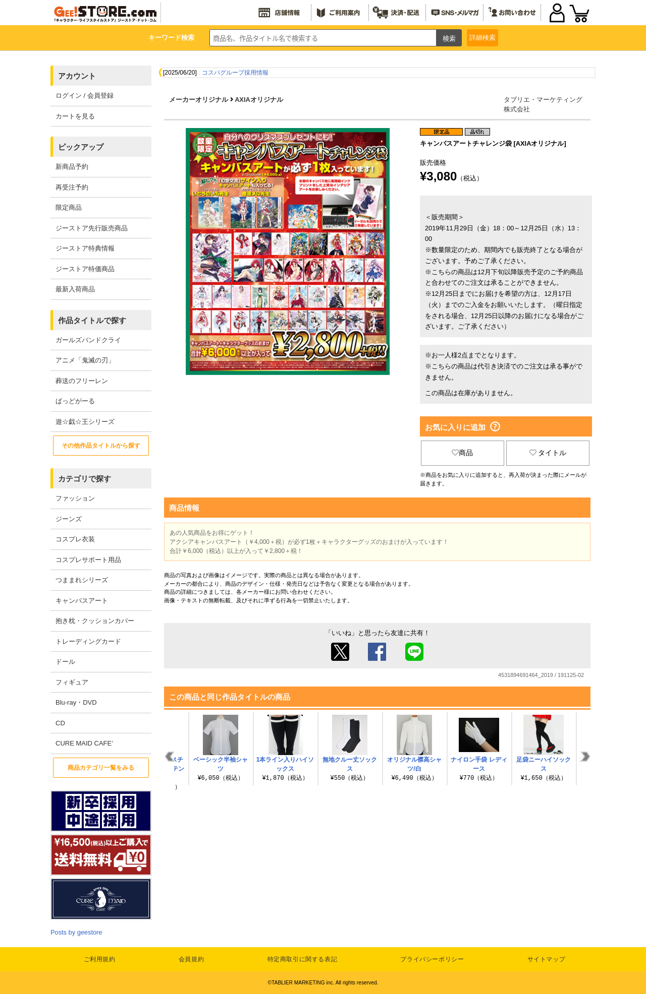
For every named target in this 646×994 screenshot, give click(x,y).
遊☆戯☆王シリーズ (85, 421)
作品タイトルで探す (92, 320)
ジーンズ (69, 519)
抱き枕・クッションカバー (95, 621)
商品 (462, 453)
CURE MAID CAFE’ (84, 743)
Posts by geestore (76, 932)
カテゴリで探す (84, 478)
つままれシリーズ (82, 580)
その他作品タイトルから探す (101, 445)
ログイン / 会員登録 (85, 95)
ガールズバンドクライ (88, 340)
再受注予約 (72, 187)
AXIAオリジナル (259, 99)
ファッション (75, 498)
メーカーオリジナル (198, 99)
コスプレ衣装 (75, 539)
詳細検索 (482, 37)
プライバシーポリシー (432, 959)
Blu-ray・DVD (76, 702)
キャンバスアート (82, 600)
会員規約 (191, 959)
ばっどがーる (75, 401)
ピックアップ (80, 147)
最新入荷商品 (75, 289)
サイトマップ (546, 959)
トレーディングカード (88, 641)
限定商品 (69, 207)
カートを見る (75, 116)
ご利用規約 (100, 959)
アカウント (77, 76)
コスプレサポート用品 (88, 560)
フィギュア (72, 682)
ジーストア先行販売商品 (92, 228)
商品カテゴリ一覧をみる (101, 767)
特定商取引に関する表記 (302, 959)
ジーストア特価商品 (85, 269)
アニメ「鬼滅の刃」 (85, 360)
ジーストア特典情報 (85, 248)
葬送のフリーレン (82, 381)
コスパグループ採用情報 (235, 72)
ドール (65, 661)
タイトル (548, 453)
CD (60, 723)
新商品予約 (72, 166)
